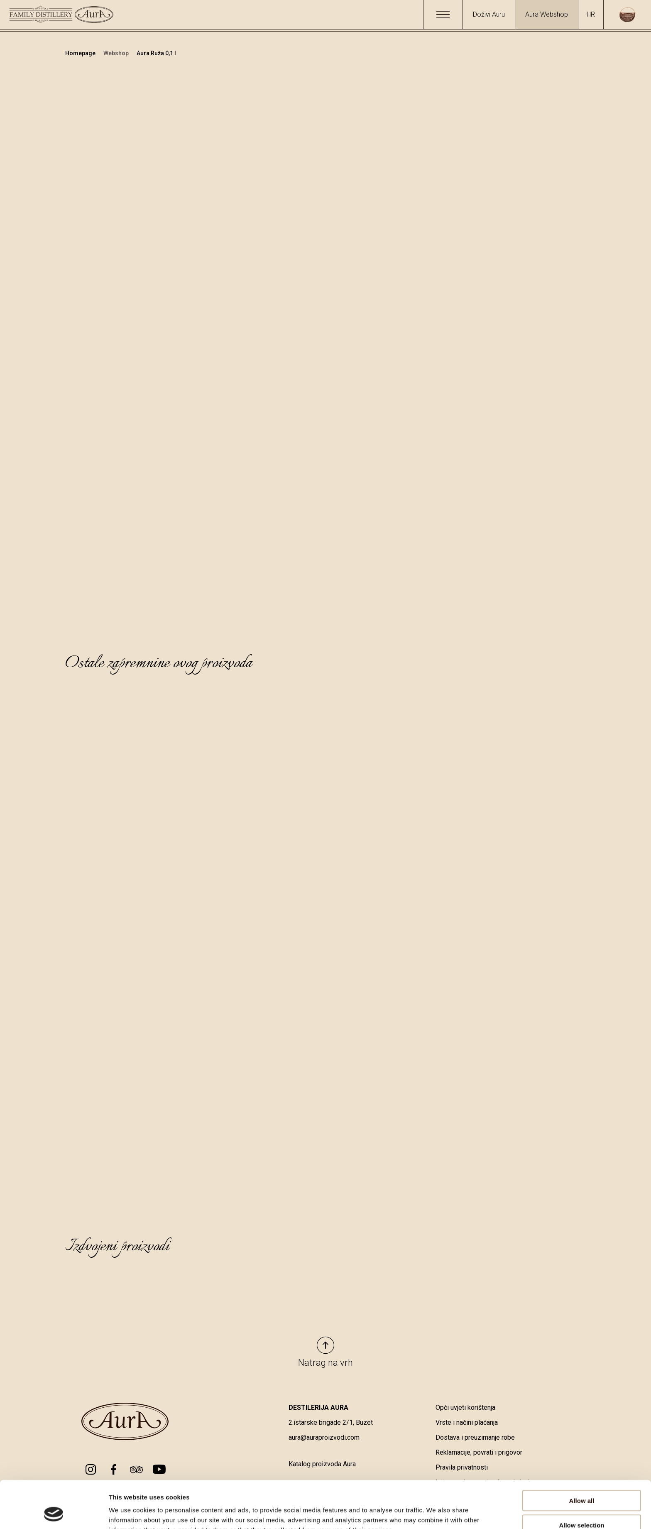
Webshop (116, 53)
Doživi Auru (489, 14)
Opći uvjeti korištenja (465, 1407)
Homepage (81, 53)
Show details (435, 1512)
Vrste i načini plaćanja (467, 1422)
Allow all (582, 1456)
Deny (582, 1504)
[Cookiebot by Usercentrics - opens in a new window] (53, 1513)
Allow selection (581, 1480)
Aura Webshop (546, 14)
